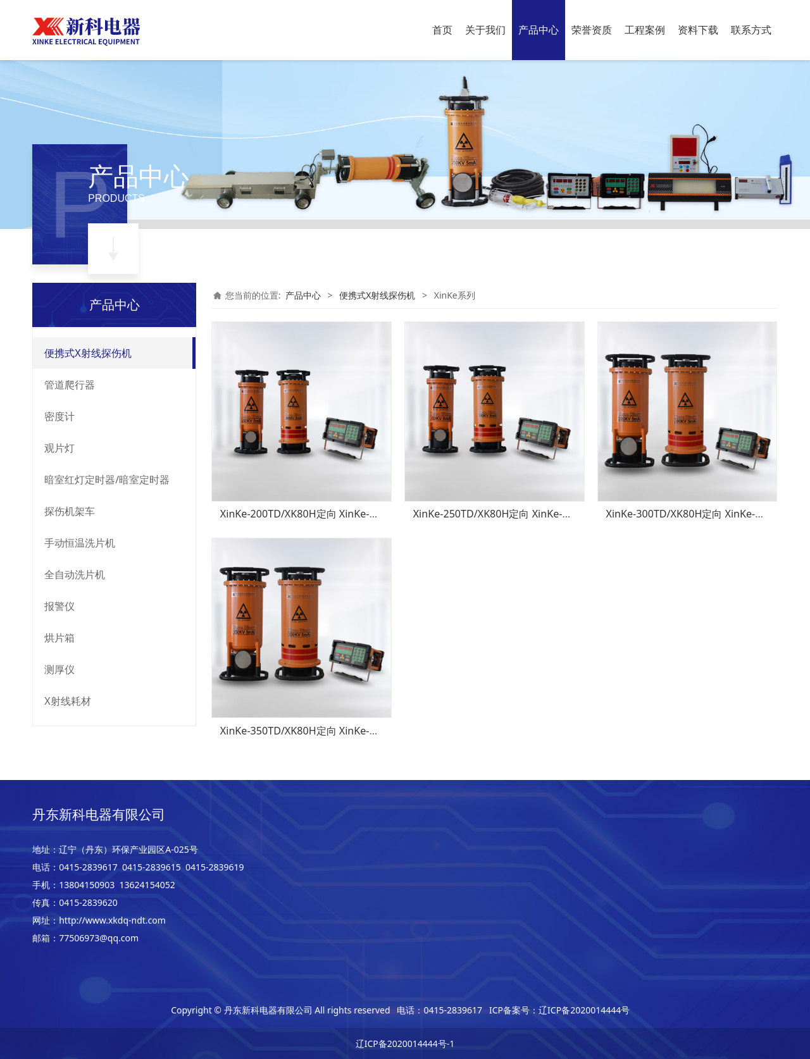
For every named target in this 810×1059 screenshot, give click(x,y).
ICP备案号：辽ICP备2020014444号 (559, 1010)
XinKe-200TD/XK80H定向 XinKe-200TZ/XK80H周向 (337, 514)
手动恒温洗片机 (79, 543)
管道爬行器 (69, 385)
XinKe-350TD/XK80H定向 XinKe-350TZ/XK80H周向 (337, 731)
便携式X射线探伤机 (87, 353)
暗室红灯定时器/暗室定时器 (107, 479)
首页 (442, 30)
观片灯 (59, 448)
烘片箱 (59, 638)
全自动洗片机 (74, 574)
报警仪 (59, 606)
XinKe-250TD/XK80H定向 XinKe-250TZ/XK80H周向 (530, 514)
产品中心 (538, 30)
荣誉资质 (591, 30)
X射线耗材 (67, 701)
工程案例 (645, 30)
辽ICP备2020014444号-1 (405, 1043)
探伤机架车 (69, 511)
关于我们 (485, 30)
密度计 (59, 416)
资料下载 (698, 30)
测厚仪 (59, 669)
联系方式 (751, 30)
